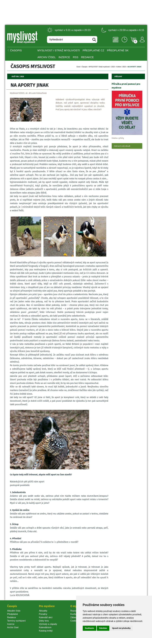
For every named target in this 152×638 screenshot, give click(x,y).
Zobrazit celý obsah (122, 146)
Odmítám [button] (103, 628)
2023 (113, 67)
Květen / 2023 (121, 67)
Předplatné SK (118, 50)
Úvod (78, 67)
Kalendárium (45, 627)
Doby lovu (44, 621)
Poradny (43, 614)
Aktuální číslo (13, 611)
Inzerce (10, 624)
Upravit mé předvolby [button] (121, 628)
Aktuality (43, 611)
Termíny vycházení (16, 621)
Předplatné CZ (93, 50)
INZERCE (64, 57)
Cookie (74, 621)
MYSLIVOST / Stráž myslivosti (58, 50)
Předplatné (12, 614)
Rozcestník (75, 611)
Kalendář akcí (46, 617)
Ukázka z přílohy (118, 138)
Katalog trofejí (46, 631)
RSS (75, 57)
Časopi (84, 67)
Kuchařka (75, 614)
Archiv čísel (46, 57)
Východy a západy (48, 624)
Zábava (74, 617)
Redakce (87, 57)
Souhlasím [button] (89, 628)
